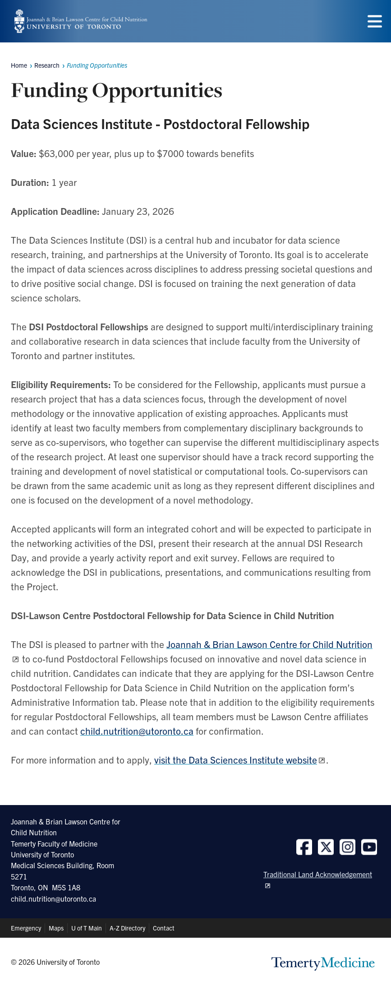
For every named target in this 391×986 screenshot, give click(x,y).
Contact (164, 928)
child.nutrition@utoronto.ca (136, 730)
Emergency (26, 928)
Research (47, 65)
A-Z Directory (127, 928)
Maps (56, 928)
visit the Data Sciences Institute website (235, 759)
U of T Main (86, 928)
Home (19, 65)
